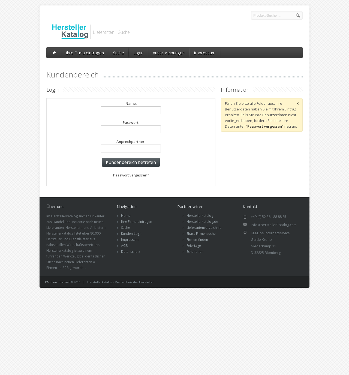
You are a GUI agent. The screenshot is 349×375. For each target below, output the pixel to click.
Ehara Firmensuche (201, 233)
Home (126, 215)
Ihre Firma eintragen (85, 52)
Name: (131, 103)
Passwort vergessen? (131, 175)
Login (138, 52)
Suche (118, 52)
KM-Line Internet (57, 282)
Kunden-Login (131, 233)
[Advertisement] (174, 331)
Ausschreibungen (169, 52)
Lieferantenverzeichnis (203, 227)
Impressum (204, 52)
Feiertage (193, 245)
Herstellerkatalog (199, 215)
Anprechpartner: (130, 141)
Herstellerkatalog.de (202, 221)
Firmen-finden (197, 239)
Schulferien (194, 251)
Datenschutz (130, 251)
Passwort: (131, 122)
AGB (124, 245)
